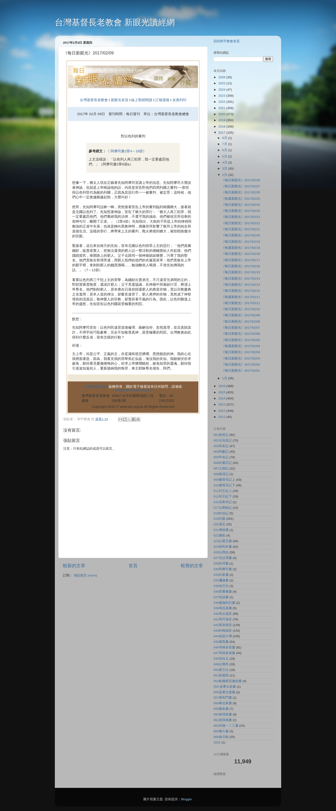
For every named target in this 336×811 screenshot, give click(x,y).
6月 (225, 150)
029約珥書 (221, 563)
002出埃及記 (223, 440)
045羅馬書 (221, 642)
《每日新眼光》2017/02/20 (240, 235)
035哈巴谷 (221, 586)
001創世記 (221, 435)
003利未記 (221, 446)
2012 (222, 411)
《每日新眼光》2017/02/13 (240, 284)
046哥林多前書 (224, 647)
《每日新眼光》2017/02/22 (240, 223)
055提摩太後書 (224, 692)
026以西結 (221, 552)
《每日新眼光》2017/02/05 (240, 340)
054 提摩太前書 (225, 686)
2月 (225, 175)
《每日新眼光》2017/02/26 (240, 192)
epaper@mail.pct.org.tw (133, 390)
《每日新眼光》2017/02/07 (240, 327)
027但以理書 (223, 558)
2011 (222, 417)
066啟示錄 (221, 737)
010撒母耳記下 (224, 485)
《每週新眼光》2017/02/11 (240, 297)
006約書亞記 (223, 463)
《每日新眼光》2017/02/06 (240, 333)
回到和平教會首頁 (227, 41)
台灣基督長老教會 (94, 100)
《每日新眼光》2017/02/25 (240, 204)
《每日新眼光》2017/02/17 (240, 260)
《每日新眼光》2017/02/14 (240, 278)
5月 (225, 156)
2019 (222, 120)
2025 (222, 83)
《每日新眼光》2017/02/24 (240, 211)
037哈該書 (221, 597)
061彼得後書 (223, 720)
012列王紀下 (223, 496)
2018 (222, 126)
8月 (225, 138)
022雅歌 (219, 535)
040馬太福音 (223, 613)
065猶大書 (221, 731)
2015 (222, 392)
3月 (225, 168)
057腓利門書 (223, 697)
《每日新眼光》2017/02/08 (240, 321)
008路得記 (221, 474)
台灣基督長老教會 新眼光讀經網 (115, 22)
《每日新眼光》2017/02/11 (240, 303)
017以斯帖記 (223, 507)
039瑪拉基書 (223, 608)
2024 (222, 89)
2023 (222, 95)
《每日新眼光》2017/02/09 (240, 315)
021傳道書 (221, 530)
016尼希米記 (223, 502)
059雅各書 (221, 709)
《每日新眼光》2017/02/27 (240, 186)
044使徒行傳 (223, 636)
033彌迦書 (221, 580)
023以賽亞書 (223, 541)
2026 (222, 77)
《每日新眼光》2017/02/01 (240, 370)
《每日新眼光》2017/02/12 (240, 290)
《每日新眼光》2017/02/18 (240, 254)
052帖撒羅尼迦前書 (228, 681)
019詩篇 (219, 518)
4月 (225, 162)
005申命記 (221, 457)
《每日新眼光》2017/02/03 (240, 358)
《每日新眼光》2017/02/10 (240, 309)
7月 (225, 144)
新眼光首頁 (119, 100)
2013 (222, 404)
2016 (222, 386)
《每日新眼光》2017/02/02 (240, 364)
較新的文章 (74, 565)
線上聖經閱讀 (141, 100)
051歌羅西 (221, 675)
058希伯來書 (223, 703)
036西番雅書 (223, 591)
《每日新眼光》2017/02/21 (240, 229)
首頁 (133, 565)
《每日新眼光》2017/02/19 (240, 241)
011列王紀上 (223, 491)
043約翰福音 (223, 630)
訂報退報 (162, 100)
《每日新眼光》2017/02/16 (240, 266)
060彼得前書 (223, 714)
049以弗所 (221, 664)
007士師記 (221, 468)
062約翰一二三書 (226, 725)
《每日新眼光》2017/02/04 (240, 352)
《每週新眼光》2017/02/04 (240, 346)
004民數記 (221, 451)
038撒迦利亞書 (224, 603)
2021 (222, 108)
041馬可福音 (223, 619)
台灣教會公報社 (96, 386)
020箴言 (219, 524)
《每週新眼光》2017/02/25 (240, 198)
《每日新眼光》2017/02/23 (240, 217)
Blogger (186, 799)
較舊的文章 (192, 565)
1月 (225, 378)
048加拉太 (221, 658)
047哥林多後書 (224, 653)
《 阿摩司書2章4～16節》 (126, 151)
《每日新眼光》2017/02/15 (240, 272)
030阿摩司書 (223, 569)
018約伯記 (221, 513)
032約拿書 (221, 574)
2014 (222, 398)
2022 (222, 101)
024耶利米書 (223, 546)
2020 (222, 114)
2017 (222, 132)
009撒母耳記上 (224, 479)
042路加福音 (223, 625)
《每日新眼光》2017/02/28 (240, 180)
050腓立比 (221, 670)
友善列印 (179, 100)
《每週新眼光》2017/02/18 (240, 247)
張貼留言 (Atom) (85, 575)
